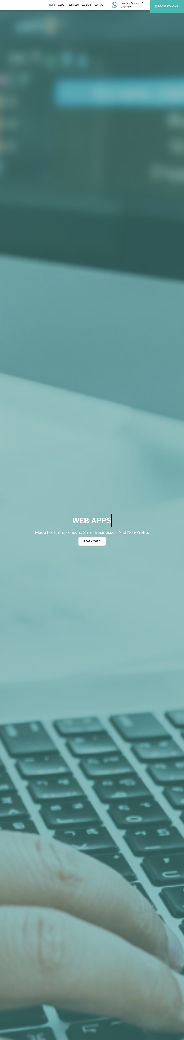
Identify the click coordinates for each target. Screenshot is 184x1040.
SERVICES (73, 4)
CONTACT (99, 4)
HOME (52, 4)
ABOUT (62, 4)
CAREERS (87, 4)
